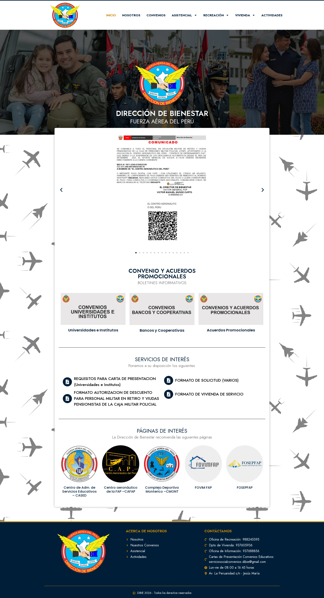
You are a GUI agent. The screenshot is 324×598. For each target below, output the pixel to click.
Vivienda (245, 15)
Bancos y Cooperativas (162, 330)
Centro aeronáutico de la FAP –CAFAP (120, 489)
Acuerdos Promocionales (231, 330)
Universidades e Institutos (93, 330)
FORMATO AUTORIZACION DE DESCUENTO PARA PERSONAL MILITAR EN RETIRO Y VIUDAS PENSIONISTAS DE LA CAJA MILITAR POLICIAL (116, 398)
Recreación (216, 15)
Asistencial (184, 15)
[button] (136, 252)
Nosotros (131, 15)
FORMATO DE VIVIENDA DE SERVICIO (209, 394)
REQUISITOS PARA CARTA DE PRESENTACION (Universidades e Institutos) (115, 381)
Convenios (156, 15)
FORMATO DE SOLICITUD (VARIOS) (207, 380)
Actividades (271, 15)
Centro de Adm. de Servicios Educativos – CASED (79, 491)
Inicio (111, 15)
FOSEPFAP (245, 487)
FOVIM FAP (203, 487)
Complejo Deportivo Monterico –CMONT (162, 489)
